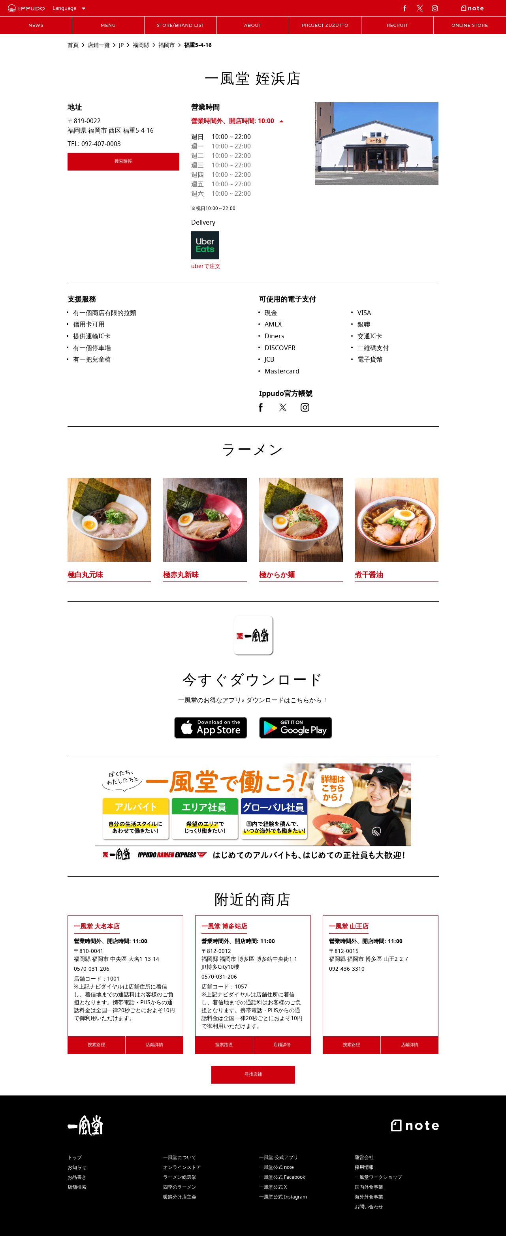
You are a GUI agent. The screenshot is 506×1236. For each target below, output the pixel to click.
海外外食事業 (369, 1196)
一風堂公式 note (276, 1167)
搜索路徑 (147, 162)
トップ (75, 1157)
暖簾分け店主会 (179, 1196)
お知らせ (77, 1167)
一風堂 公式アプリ (278, 1157)
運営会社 (364, 1157)
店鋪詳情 (154, 1045)
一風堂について (179, 1157)
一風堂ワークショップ (378, 1177)
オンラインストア (182, 1167)
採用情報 (364, 1167)
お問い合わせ (369, 1206)
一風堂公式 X (273, 1187)
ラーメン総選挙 (179, 1177)
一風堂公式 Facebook (282, 1177)
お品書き (77, 1177)
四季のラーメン (179, 1187)
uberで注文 (205, 266)
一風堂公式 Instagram (283, 1196)
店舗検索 (77, 1187)
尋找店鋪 (253, 1074)
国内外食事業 (369, 1187)
